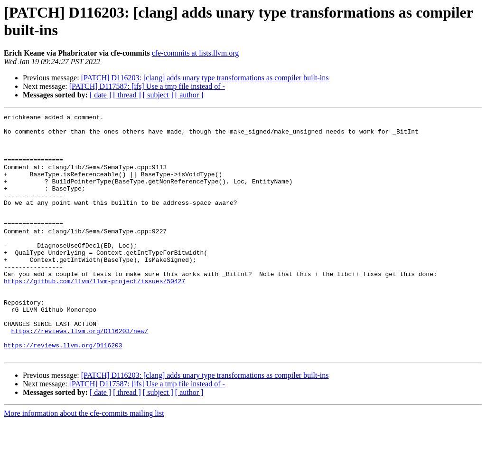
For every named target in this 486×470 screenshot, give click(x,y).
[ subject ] (158, 95)
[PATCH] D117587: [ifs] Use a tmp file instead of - (147, 86)
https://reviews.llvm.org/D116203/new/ (80, 375)
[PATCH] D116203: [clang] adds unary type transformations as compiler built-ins (205, 78)
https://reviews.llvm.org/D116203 (63, 392)
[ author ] (189, 95)
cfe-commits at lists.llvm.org (195, 53)
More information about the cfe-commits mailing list (84, 462)
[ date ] (100, 95)
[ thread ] (127, 95)
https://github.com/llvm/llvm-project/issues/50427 (94, 315)
